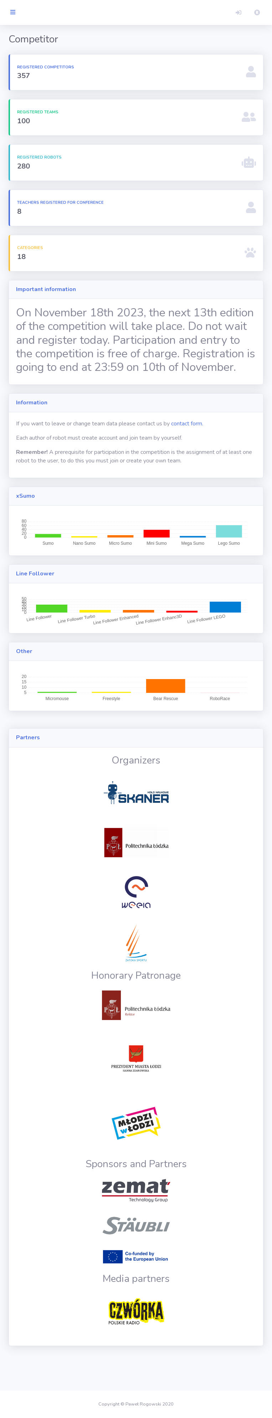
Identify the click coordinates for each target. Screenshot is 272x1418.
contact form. (224, 451)
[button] (238, 12)
